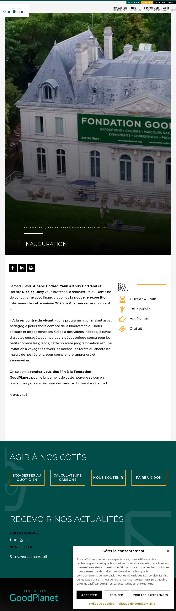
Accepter (89, 595)
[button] (168, 551)
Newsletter (147, 2)
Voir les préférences (150, 595)
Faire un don (133, 2)
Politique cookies (102, 603)
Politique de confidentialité (136, 603)
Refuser (116, 595)
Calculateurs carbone (164, 2)
